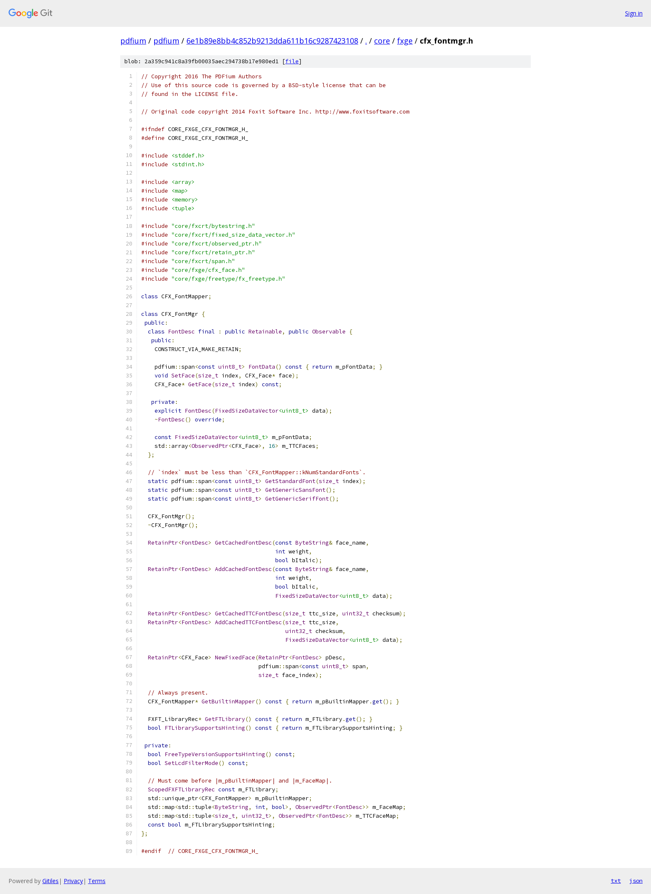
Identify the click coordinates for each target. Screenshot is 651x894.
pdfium (133, 41)
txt (616, 880)
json (636, 880)
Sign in (634, 13)
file (292, 61)
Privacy (73, 881)
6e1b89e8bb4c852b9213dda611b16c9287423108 (272, 41)
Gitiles (50, 881)
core (382, 41)
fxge (405, 41)
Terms (97, 881)
